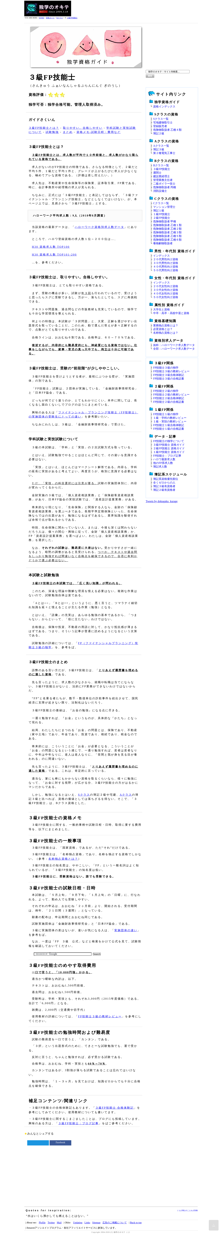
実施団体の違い (125, 930)
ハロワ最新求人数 (164, 459)
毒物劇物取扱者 (163, 243)
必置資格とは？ (163, 329)
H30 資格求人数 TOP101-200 (54, 254)
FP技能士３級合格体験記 (168, 374)
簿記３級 (158, 149)
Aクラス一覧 (161, 145)
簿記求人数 (160, 466)
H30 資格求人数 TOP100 (51, 246)
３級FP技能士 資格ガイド (169, 444)
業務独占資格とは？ (165, 325)
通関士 (157, 172)
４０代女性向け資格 (165, 293)
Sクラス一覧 (161, 118)
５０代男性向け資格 (165, 270)
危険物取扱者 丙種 (164, 187)
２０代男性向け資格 (165, 259)
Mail (59, 1222)
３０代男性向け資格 (165, 262)
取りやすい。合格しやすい (83, 127)
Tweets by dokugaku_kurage (162, 501)
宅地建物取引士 (163, 122)
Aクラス (126, 794)
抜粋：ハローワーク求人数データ (174, 345)
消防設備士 (160, 190)
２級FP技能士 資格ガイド (169, 448)
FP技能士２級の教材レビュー (171, 394)
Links (87, 1222)
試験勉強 (52, 132)
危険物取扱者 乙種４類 (167, 129)
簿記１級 (158, 210)
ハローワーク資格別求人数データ (99, 227)
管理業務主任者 (163, 179)
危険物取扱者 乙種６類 (167, 239)
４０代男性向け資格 (165, 266)
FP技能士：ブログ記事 (167, 455)
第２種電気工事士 (164, 153)
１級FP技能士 (161, 214)
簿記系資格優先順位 (165, 478)
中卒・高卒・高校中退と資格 (171, 313)
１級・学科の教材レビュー (169, 417)
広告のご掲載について (115, 1222)
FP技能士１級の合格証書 (168, 428)
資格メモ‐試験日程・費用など (98, 132)
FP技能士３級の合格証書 (168, 378)
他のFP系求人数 (163, 462)
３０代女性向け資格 (165, 289)
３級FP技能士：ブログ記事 (78, 1123)
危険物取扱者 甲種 (164, 221)
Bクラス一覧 (161, 165)
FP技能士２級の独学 (165, 390)
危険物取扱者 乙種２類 (167, 228)
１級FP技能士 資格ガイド (169, 452)
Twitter (51, 1222)
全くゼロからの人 (164, 482)
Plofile (42, 1222)
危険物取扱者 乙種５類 (167, 236)
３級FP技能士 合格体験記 (114, 1107)
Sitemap (96, 1222)
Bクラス (60, 18)
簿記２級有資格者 (164, 489)
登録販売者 (160, 126)
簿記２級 (158, 133)
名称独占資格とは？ (63, 858)
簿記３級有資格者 (164, 486)
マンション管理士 (164, 206)
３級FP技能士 (72, 18)
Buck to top (136, 1222)
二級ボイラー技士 (164, 183)
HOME (41, 18)
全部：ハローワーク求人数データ (174, 348)
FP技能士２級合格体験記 (168, 398)
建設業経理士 (161, 176)
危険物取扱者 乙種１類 (167, 225)
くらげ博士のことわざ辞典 (187, 1210)
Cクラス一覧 (161, 203)
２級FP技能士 (161, 217)
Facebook (60, 1142)
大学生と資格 (161, 309)
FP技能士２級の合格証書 (168, 401)
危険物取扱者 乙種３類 (167, 232)
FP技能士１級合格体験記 (168, 425)
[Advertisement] (134, 8)
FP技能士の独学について (168, 441)
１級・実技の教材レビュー (169, 421)
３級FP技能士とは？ (44, 127)
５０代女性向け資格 (165, 297)
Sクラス (84, 794)
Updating (77, 1222)
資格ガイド (50, 18)
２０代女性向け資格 (165, 286)
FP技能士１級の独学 (165, 414)
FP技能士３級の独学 (165, 367)
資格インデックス (164, 106)
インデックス (161, 255)
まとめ (68, 132)
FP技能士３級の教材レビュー (100, 1016)
